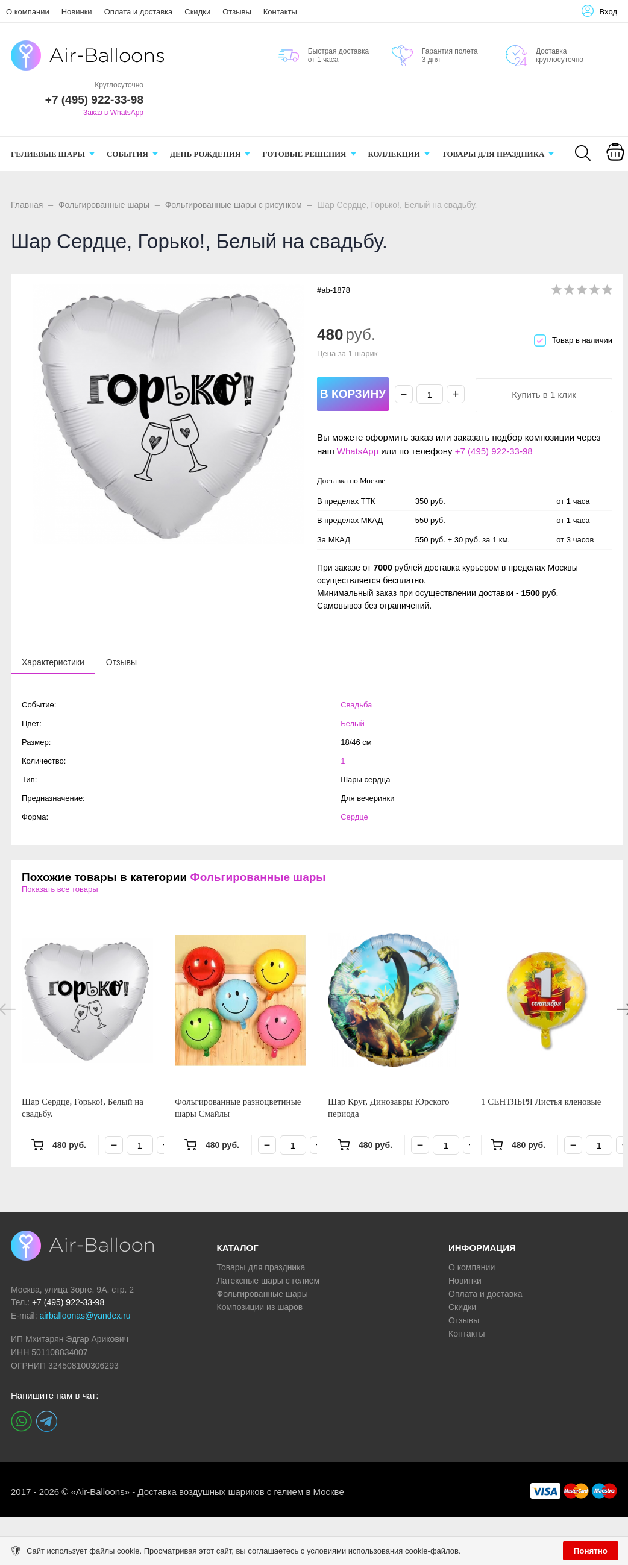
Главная (27, 205)
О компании (27, 11)
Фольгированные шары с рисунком (233, 205)
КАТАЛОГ (238, 1248)
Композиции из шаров (260, 1307)
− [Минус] (404, 394)
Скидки (197, 11)
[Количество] (429, 394)
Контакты (280, 11)
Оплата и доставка (138, 11)
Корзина (615, 167)
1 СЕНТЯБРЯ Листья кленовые (541, 1101)
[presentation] (53, 661)
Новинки (76, 11)
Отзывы (236, 11)
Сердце (354, 816)
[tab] (53, 662)
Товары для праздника (261, 1267)
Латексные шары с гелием (268, 1280)
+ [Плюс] (456, 394)
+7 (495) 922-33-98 (494, 451)
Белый (353, 723)
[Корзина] (615, 160)
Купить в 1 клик (544, 394)
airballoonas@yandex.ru (84, 1315)
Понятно (591, 1550)
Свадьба (356, 704)
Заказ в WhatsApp (113, 112)
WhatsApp (357, 451)
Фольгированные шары (103, 205)
